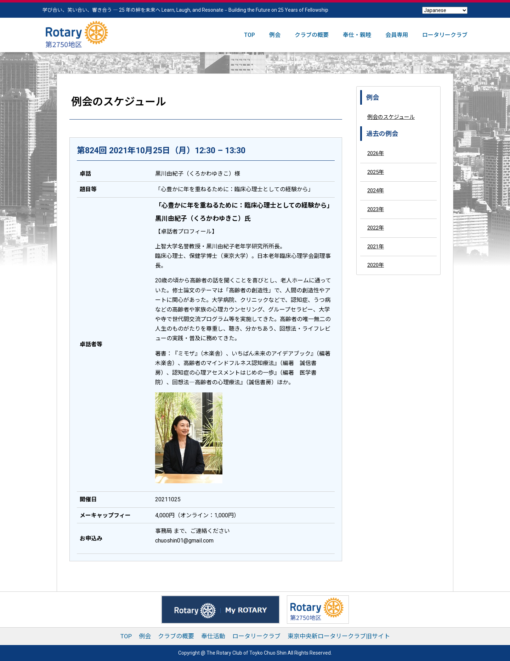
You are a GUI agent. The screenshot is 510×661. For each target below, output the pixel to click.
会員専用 (396, 35)
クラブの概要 (312, 35)
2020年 (375, 265)
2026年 (375, 153)
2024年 (375, 190)
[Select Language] (445, 10)
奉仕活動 (213, 636)
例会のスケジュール (391, 117)
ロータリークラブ (445, 35)
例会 (274, 35)
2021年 (375, 246)
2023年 (375, 209)
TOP (249, 35)
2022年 (375, 228)
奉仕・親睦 (357, 35)
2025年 (375, 172)
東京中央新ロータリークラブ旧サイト (339, 636)
